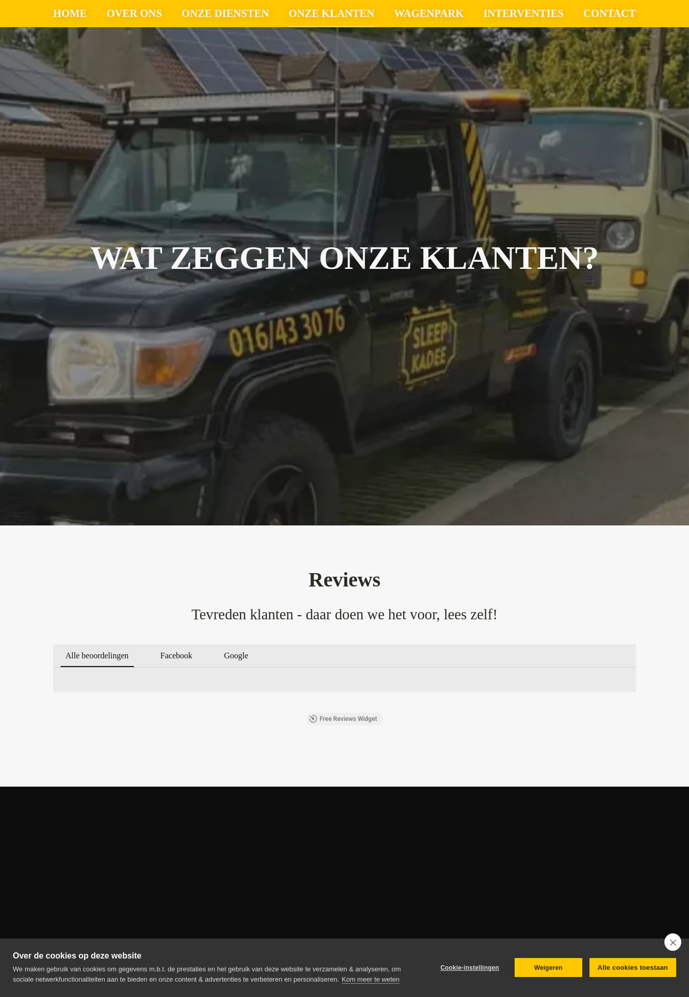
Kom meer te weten (371, 979)
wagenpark (429, 13)
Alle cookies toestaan (633, 967)
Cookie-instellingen (469, 967)
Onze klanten (332, 13)
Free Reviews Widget (343, 719)
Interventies (523, 13)
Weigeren (548, 967)
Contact (609, 13)
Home (70, 13)
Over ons (134, 13)
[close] (672, 942)
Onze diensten (225, 13)
